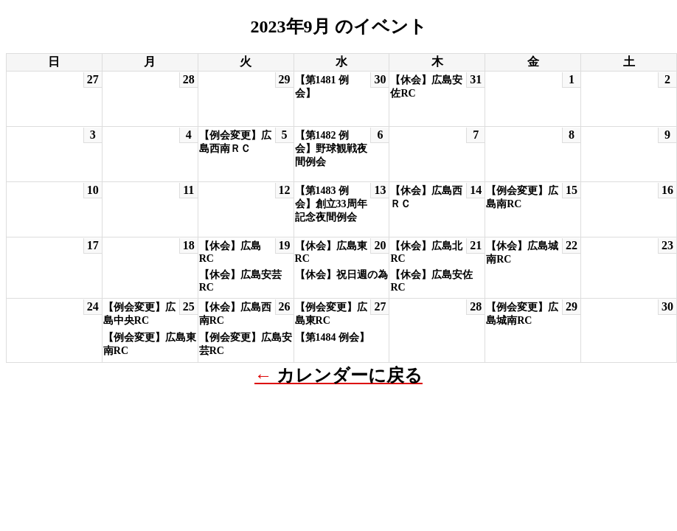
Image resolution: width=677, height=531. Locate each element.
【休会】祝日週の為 (341, 274)
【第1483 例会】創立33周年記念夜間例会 (331, 204)
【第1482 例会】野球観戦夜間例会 (331, 148)
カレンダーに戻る (350, 375)
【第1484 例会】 (332, 337)
